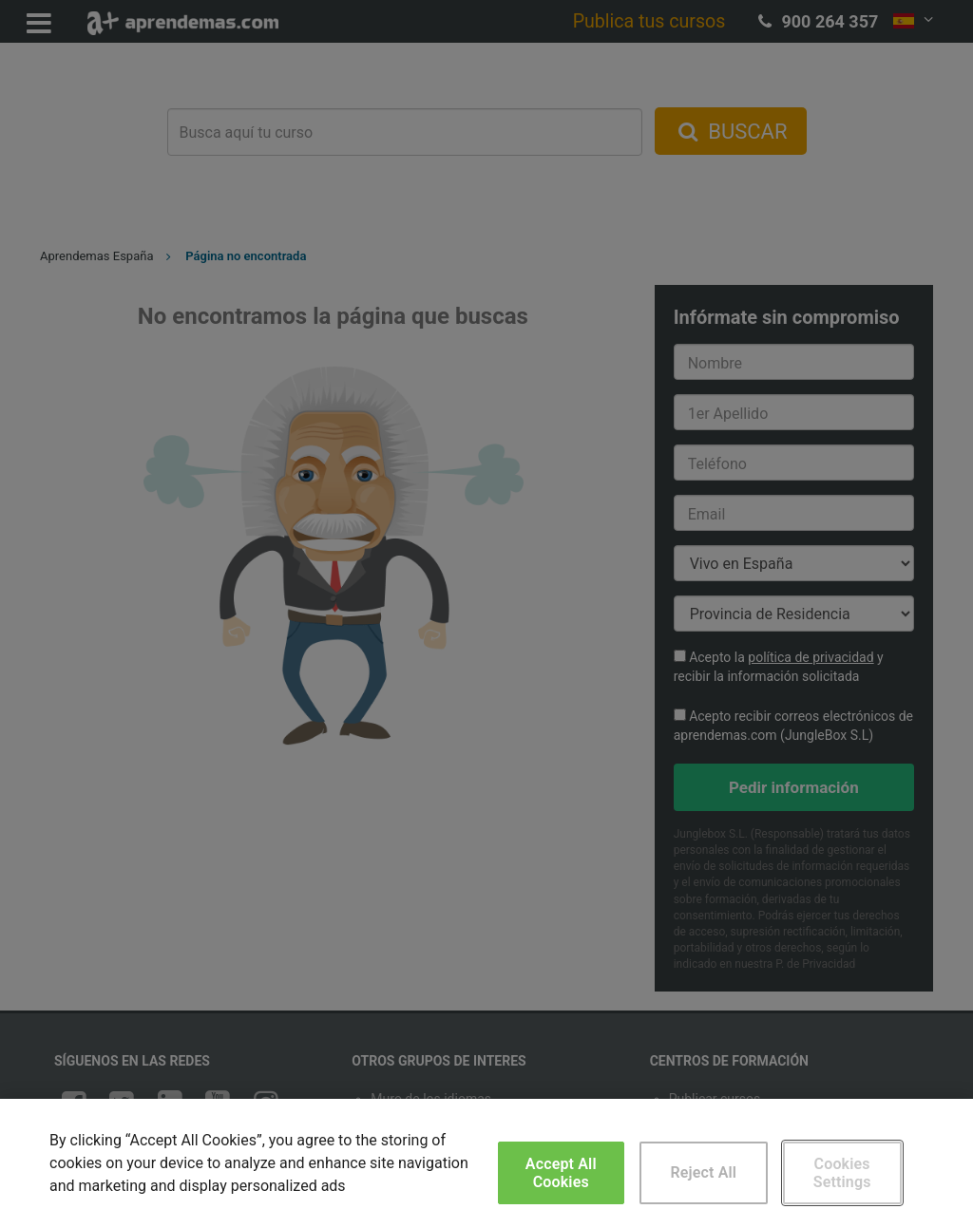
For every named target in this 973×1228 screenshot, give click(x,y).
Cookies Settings (842, 1173)
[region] (486, 1163)
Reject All (703, 1172)
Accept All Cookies (561, 1173)
